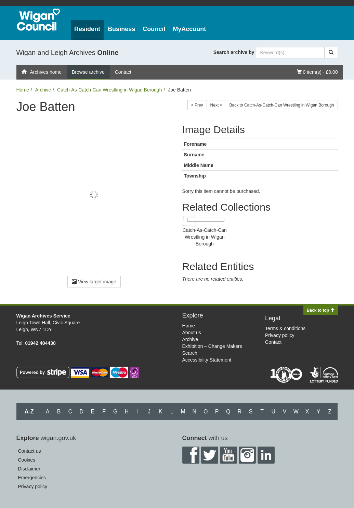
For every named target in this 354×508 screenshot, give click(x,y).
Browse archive (88, 72)
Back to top (321, 310)
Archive (43, 90)
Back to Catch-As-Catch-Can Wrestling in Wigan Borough (282, 105)
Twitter (209, 455)
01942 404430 (40, 343)
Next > (216, 105)
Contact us (29, 451)
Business (121, 29)
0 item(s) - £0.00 (317, 71)
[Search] (331, 52)
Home (22, 90)
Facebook (190, 455)
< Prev (197, 105)
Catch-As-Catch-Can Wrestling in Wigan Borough (109, 90)
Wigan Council (38, 19)
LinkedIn (266, 455)
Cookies (27, 460)
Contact (123, 72)
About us (191, 332)
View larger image (94, 281)
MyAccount (189, 29)
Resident (87, 29)
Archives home (42, 72)
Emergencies (32, 477)
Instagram (247, 455)
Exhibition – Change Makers (212, 346)
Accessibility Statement (207, 360)
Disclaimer (29, 468)
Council (154, 29)
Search (189, 353)
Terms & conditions (285, 328)
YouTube (228, 455)
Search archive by (233, 52)
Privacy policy (279, 335)
